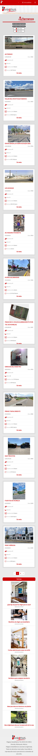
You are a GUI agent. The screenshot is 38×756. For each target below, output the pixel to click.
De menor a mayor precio (19, 24)
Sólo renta (19, 31)
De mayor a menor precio (19, 26)
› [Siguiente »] (23, 573)
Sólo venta (19, 28)
